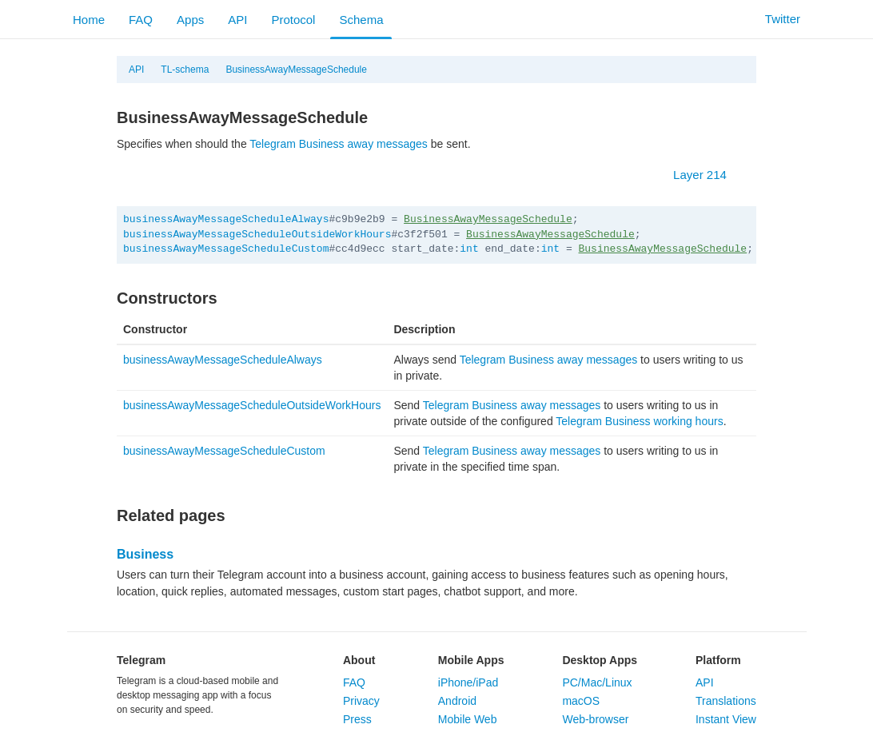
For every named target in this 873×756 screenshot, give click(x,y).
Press (357, 719)
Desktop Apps (599, 660)
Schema (361, 19)
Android (457, 700)
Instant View (726, 719)
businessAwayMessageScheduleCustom (226, 249)
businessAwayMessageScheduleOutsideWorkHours (257, 235)
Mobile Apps (471, 660)
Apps (190, 19)
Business (145, 554)
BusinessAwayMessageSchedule (296, 69)
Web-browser (595, 719)
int (469, 249)
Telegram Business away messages (338, 143)
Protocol (293, 19)
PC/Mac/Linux (597, 682)
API (237, 19)
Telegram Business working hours (639, 421)
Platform (718, 660)
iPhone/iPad (468, 682)
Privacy (361, 700)
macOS (581, 700)
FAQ (141, 19)
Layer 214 (708, 174)
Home (89, 19)
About (359, 660)
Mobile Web (467, 719)
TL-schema (185, 69)
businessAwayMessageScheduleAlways (226, 219)
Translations (726, 700)
